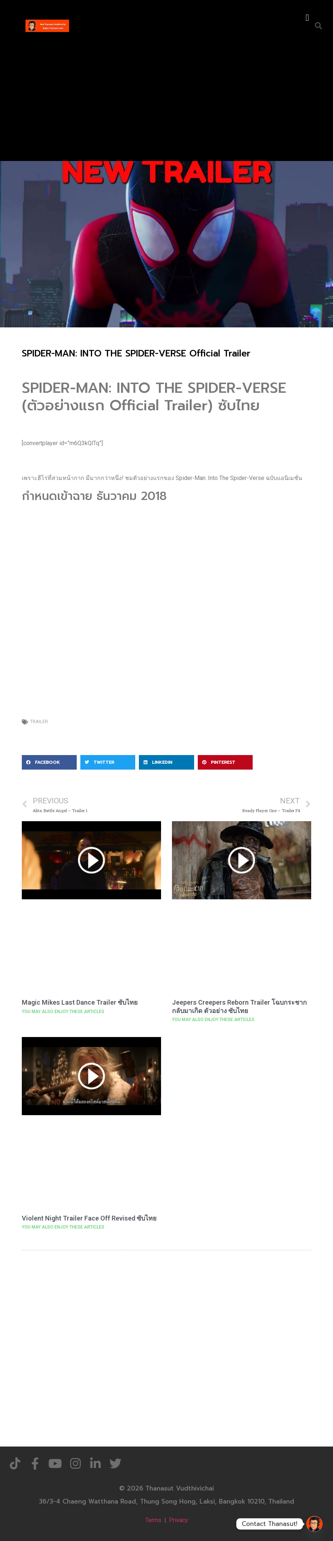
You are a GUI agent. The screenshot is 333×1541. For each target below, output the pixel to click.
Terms (153, 1520)
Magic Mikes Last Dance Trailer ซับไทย (80, 1002)
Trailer (39, 721)
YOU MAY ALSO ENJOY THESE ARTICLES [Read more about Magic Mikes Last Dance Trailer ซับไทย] (63, 1011)
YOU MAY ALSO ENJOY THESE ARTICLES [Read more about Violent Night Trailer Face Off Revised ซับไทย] (63, 1227)
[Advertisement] (166, 95)
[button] (307, 18)
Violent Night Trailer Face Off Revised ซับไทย (89, 1218)
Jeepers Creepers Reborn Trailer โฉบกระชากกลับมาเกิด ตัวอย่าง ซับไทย (239, 1006)
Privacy (178, 1520)
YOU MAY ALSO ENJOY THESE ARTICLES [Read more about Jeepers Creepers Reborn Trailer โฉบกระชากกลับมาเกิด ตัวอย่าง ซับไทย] (213, 1019)
